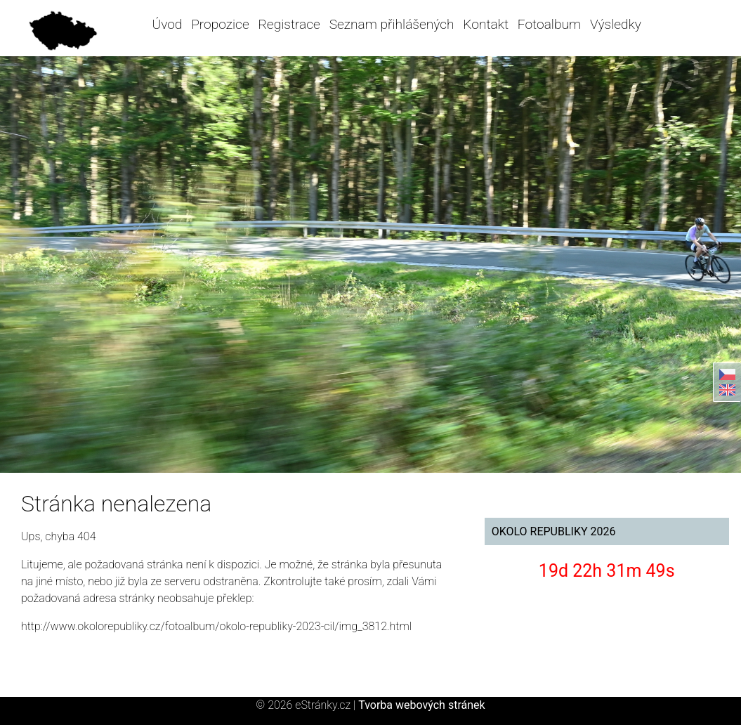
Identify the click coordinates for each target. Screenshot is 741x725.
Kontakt (486, 24)
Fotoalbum (549, 24)
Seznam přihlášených (391, 24)
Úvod (167, 24)
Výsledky (615, 24)
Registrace (289, 24)
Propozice (220, 24)
